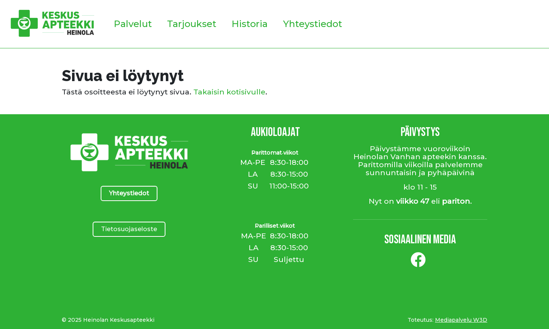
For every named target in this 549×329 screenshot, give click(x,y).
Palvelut (133, 23)
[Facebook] (418, 262)
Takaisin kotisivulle (229, 91)
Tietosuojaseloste (129, 229)
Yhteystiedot (312, 23)
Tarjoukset (191, 23)
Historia (249, 23)
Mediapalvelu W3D (461, 319)
